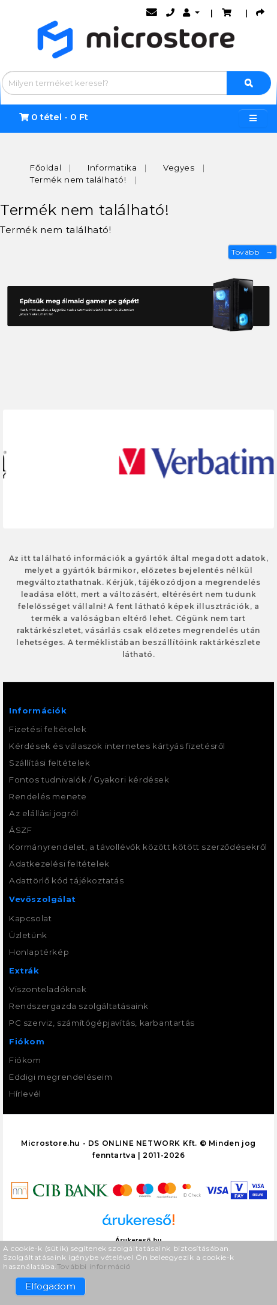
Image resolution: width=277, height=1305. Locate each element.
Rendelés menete (48, 796)
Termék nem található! (78, 179)
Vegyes (179, 167)
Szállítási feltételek (50, 763)
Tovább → (252, 251)
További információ (94, 1266)
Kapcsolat (30, 918)
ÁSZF (20, 830)
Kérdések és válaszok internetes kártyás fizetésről (117, 746)
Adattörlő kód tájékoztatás (66, 880)
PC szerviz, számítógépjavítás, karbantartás (102, 1023)
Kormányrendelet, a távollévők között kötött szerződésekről (138, 847)
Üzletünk (28, 935)
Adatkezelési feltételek (59, 863)
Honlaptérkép (39, 952)
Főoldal (45, 167)
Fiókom (25, 1060)
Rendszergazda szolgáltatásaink (79, 1006)
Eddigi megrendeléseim (61, 1077)
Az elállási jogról (44, 813)
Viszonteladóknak (48, 989)
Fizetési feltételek (47, 729)
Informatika (112, 167)
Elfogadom (50, 1286)
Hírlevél (25, 1093)
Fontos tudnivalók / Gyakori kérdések (89, 779)
